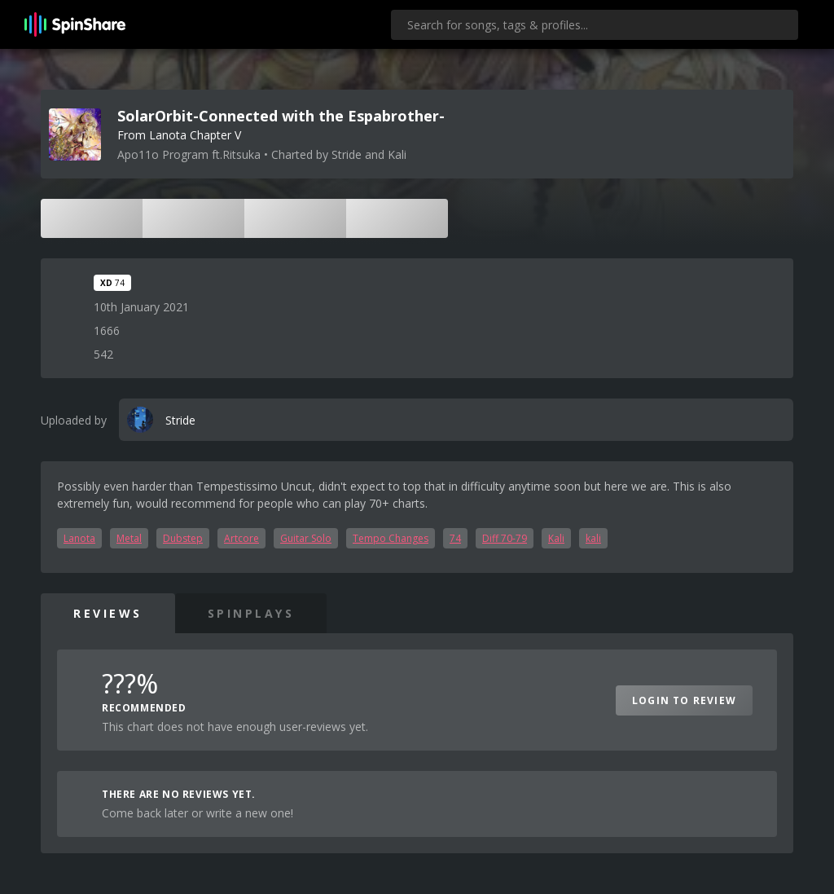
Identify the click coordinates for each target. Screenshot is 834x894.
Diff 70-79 (504, 538)
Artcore (241, 538)
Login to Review (684, 700)
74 (455, 538)
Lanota (79, 538)
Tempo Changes (390, 538)
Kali (556, 538)
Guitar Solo (305, 538)
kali (593, 538)
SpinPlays (251, 613)
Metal (129, 538)
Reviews (108, 613)
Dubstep (183, 538)
